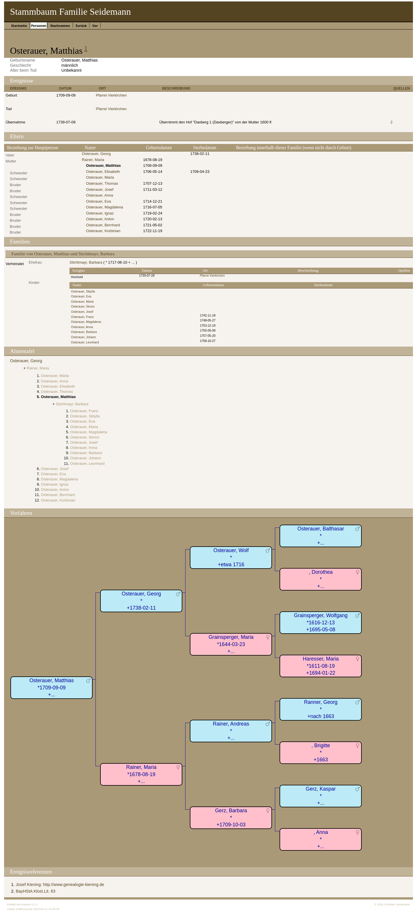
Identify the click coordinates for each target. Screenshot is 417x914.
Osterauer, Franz (82, 317)
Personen (38, 25)
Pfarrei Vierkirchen (111, 95)
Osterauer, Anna (99, 195)
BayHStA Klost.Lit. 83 (35, 891)
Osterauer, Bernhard (103, 225)
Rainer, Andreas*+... (231, 731)
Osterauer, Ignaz (100, 213)
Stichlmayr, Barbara (85, 262)
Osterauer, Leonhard (85, 342)
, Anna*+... (320, 839)
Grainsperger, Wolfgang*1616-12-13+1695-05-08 (321, 622)
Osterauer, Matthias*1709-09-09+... (52, 687)
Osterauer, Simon (83, 306)
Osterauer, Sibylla (83, 291)
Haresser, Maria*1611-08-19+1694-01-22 (321, 666)
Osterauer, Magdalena (104, 207)
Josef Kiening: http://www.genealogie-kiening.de (60, 884)
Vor (95, 25)
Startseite (19, 25)
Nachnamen (60, 25)
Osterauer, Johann (83, 337)
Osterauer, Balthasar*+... (320, 536)
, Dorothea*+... (321, 579)
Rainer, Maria (93, 160)
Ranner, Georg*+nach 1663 (320, 709)
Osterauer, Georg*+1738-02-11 (141, 601)
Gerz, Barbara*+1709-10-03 (231, 818)
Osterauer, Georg (96, 153)
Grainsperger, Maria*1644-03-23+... (231, 644)
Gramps (26, 904)
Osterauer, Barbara (84, 332)
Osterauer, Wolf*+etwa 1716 (231, 557)
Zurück (81, 25)
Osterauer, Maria (100, 177)
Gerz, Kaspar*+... (321, 796)
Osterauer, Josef (99, 189)
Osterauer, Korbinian (103, 231)
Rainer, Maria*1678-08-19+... (141, 774)
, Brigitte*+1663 (320, 753)
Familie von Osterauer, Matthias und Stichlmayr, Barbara (62, 253)
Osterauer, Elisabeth (103, 171)
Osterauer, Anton (100, 219)
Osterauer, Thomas (102, 183)
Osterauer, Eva (98, 201)
